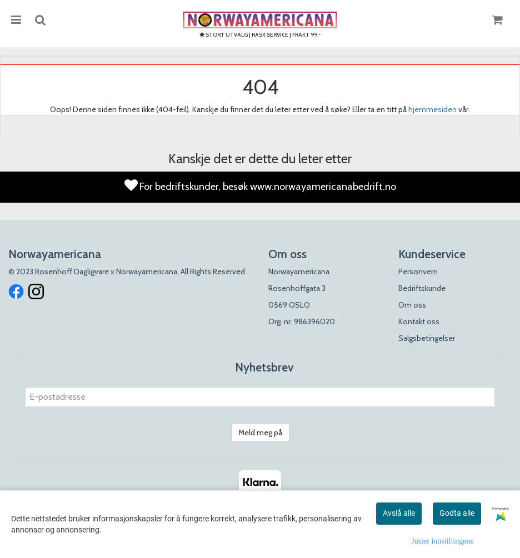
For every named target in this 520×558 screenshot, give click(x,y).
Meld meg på (260, 433)
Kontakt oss (418, 321)
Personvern (418, 272)
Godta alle (456, 513)
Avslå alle (399, 513)
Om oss (412, 305)
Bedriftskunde (422, 288)
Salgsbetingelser (426, 338)
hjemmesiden (432, 109)
